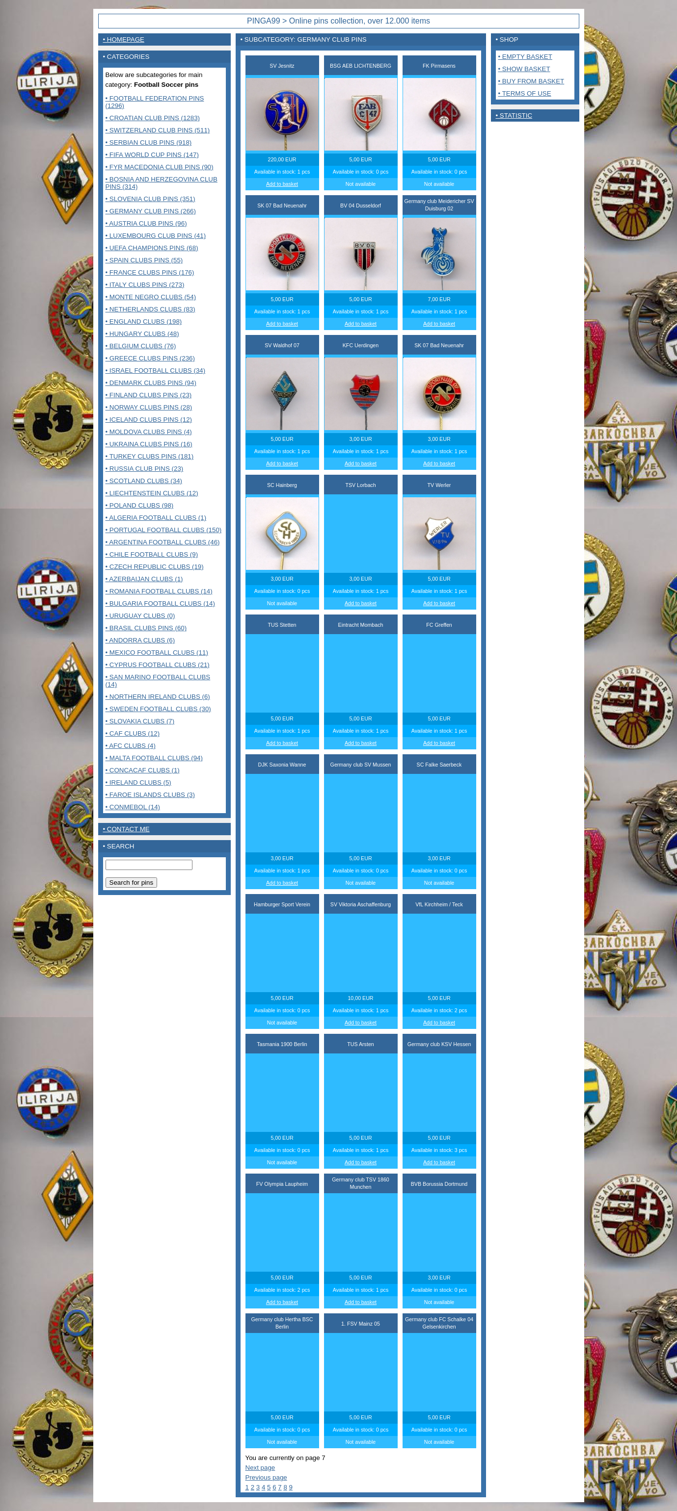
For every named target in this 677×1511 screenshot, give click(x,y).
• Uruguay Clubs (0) (140, 615)
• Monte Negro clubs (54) (151, 297)
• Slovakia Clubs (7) (140, 721)
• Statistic (514, 115)
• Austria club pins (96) (146, 223)
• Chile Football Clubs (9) (152, 554)
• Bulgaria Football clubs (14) (160, 603)
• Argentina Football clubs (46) (163, 542)
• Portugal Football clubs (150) (164, 530)
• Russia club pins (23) (145, 468)
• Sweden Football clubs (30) (158, 709)
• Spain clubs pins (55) (144, 260)
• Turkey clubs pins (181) (150, 456)
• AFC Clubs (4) (131, 745)
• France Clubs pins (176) (150, 272)
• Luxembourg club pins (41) (156, 235)
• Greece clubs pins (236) (150, 358)
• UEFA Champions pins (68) (152, 248)
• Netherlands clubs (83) (150, 309)
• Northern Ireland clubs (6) (158, 696)
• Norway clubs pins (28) (149, 407)
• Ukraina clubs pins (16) (149, 444)
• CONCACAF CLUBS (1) (143, 770)
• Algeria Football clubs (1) (156, 517)
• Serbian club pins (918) (149, 142)
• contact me (126, 829)
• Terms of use (524, 93)
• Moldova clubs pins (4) (149, 431)
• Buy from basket (531, 81)
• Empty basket (525, 56)
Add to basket (282, 184)
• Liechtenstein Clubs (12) (152, 493)
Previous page (266, 1477)
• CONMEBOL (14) (133, 807)
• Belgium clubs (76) (141, 346)
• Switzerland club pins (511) (158, 130)
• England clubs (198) (144, 321)
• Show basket (524, 69)
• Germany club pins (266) (151, 211)
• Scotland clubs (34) (144, 481)
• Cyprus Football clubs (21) (158, 664)
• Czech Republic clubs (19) (155, 566)
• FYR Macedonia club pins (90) (160, 167)
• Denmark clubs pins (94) (151, 382)
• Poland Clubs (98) (140, 505)
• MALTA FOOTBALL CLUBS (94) (154, 758)
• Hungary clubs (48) (142, 333)
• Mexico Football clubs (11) (157, 652)
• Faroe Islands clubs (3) (150, 794)
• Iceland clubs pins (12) (149, 419)
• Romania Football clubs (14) (159, 591)
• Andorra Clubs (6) (140, 640)
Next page (260, 1467)
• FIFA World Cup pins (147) (152, 154)
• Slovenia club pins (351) (150, 199)
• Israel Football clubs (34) (156, 370)
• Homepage (123, 39)
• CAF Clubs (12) (133, 733)
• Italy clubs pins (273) (145, 284)
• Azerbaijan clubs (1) (144, 579)
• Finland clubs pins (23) (149, 395)
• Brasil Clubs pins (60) (146, 628)
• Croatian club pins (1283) (153, 118)
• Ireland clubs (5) (138, 782)
